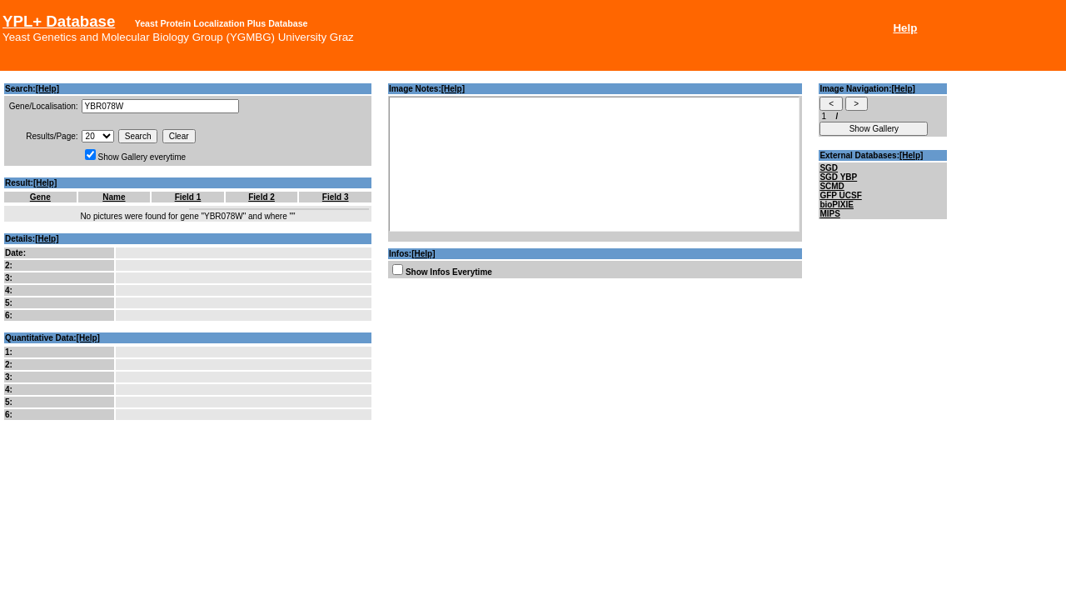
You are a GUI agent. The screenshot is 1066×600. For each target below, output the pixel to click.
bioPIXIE (836, 204)
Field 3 (335, 197)
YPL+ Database (58, 21)
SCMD (831, 186)
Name (113, 197)
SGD (828, 167)
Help (905, 28)
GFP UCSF (840, 195)
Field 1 (188, 197)
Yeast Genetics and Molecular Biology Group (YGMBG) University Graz (178, 37)
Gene (40, 197)
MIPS (829, 213)
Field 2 (261, 197)
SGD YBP (838, 177)
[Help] (47, 88)
